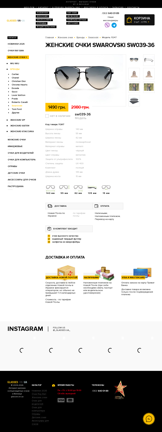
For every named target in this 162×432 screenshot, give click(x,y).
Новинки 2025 (16, 44)
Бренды (15, 69)
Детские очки (16, 173)
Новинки (42, 13)
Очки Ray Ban (39, 394)
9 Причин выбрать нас (66, 7)
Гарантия (118, 7)
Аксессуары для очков (22, 179)
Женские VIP (17, 120)
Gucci (14, 91)
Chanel (15, 77)
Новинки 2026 (39, 390)
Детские (73, 23)
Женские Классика (22, 131)
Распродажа (15, 186)
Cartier (15, 74)
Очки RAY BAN (16, 50)
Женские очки (16, 57)
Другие (15, 112)
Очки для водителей (21, 153)
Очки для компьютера (21, 159)
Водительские (46, 27)
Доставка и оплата (96, 7)
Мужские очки (17, 139)
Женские (42, 16)
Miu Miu (14, 63)
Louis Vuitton (18, 95)
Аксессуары (44, 20)
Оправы (41, 23)
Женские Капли (19, 125)
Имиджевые (15, 146)
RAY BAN (72, 13)
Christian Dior (19, 81)
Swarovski (17, 105)
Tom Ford (17, 109)
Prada (15, 98)
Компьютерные (77, 20)
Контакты (133, 7)
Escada (15, 88)
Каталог (43, 7)
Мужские (73, 16)
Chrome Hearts (19, 84)
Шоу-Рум (29, 7)
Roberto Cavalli (20, 102)
